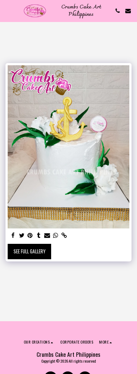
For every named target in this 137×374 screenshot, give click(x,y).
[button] (8, 11)
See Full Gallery (30, 251)
